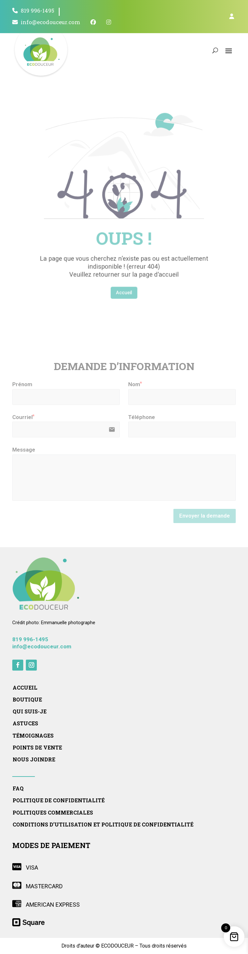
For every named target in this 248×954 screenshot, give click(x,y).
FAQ (18, 788)
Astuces (25, 723)
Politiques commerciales (53, 812)
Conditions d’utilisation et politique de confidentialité (103, 824)
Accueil (124, 265)
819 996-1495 (33, 10)
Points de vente (37, 747)
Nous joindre (34, 759)
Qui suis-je (29, 711)
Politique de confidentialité (59, 800)
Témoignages (33, 735)
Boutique (27, 699)
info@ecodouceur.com (46, 22)
